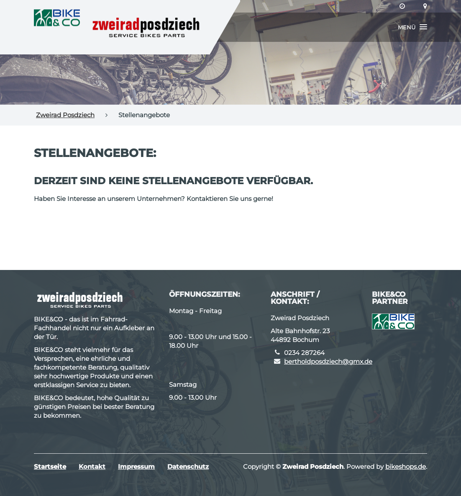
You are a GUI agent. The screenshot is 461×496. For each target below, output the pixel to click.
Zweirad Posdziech (65, 115)
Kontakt (92, 466)
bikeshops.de (405, 466)
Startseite (50, 466)
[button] (412, 27)
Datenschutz (188, 466)
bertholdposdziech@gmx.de (328, 361)
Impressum (136, 466)
